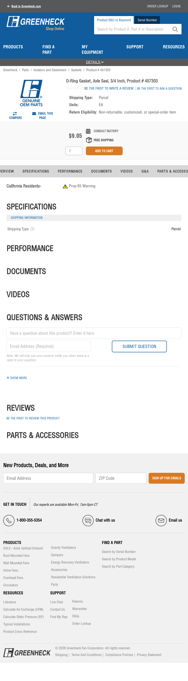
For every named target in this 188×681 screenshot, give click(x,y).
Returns (77, 602)
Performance (70, 171)
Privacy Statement (149, 655)
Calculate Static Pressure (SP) (23, 617)
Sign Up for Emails (166, 478)
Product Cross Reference (20, 632)
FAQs (75, 616)
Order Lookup (157, 6)
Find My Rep (58, 617)
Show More (16, 378)
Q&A (145, 171)
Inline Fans (10, 570)
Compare (15, 117)
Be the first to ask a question (159, 89)
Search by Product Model (119, 559)
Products (12, 542)
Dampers (57, 555)
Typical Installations (16, 624)
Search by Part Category (118, 567)
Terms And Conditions (86, 655)
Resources (13, 592)
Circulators (10, 585)
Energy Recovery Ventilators (70, 562)
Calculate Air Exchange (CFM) (23, 610)
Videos (127, 171)
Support (58, 592)
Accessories (59, 570)
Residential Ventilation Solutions (73, 577)
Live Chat (56, 602)
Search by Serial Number (119, 552)
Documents (101, 171)
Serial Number (147, 20)
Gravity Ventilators (63, 548)
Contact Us (57, 610)
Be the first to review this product (33, 418)
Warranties (79, 609)
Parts (54, 585)
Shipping (61, 655)
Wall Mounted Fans (16, 563)
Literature (9, 602)
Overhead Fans (13, 578)
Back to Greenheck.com (26, 6)
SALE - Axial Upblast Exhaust (23, 548)
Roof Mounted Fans (16, 556)
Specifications (35, 171)
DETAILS (95, 62)
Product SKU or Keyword (114, 20)
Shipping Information (27, 218)
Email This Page (42, 116)
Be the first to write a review (108, 88)
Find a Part (112, 542)
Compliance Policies (119, 655)
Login (176, 6)
